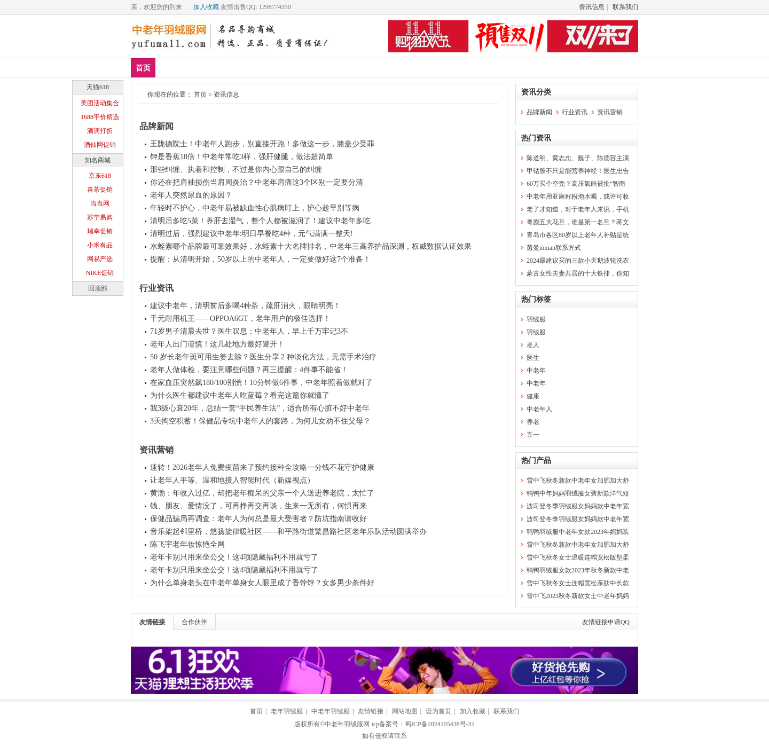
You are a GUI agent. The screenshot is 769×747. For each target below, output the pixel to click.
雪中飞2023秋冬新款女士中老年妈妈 (578, 596)
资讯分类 (536, 92)
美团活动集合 (100, 103)
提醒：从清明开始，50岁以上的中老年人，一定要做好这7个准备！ (260, 259)
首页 (143, 68)
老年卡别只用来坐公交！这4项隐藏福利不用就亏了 (234, 557)
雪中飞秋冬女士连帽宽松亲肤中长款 (578, 583)
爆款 (202, 68)
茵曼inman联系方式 (554, 247)
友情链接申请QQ (606, 622)
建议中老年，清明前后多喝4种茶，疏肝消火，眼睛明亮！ (245, 306)
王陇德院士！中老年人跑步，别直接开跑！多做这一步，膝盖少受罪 (262, 144)
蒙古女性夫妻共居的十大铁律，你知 (578, 273)
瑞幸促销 (100, 231)
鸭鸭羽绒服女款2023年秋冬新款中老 (578, 570)
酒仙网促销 (100, 144)
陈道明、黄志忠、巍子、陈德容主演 (578, 158)
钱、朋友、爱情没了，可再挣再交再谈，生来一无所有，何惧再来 (258, 506)
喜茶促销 (100, 189)
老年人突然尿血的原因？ (191, 195)
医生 (533, 357)
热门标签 (536, 299)
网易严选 (100, 259)
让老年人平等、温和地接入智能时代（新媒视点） (232, 480)
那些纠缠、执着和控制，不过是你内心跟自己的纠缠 (236, 170)
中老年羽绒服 (330, 711)
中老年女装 (276, 68)
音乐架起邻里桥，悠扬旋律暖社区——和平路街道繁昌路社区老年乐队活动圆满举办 (288, 532)
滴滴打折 (100, 131)
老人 (533, 345)
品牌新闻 (156, 126)
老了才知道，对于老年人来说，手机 (578, 209)
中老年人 (539, 409)
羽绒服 (323, 68)
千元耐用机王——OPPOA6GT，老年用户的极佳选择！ (240, 318)
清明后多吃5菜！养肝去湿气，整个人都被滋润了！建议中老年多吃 (260, 221)
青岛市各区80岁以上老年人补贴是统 (578, 235)
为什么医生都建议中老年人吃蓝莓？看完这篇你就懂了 (239, 395)
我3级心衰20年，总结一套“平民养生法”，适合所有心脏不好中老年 (260, 408)
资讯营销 (156, 449)
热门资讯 (536, 138)
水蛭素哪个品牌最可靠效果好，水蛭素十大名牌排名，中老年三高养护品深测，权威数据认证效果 (311, 246)
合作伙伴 (194, 622)
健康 (533, 396)
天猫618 (98, 87)
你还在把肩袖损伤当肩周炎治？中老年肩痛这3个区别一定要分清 (256, 182)
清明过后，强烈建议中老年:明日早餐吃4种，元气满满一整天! (251, 234)
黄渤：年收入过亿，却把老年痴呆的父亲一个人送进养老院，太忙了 (262, 493)
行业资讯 (156, 288)
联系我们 (625, 7)
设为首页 (438, 711)
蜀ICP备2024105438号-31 (440, 724)
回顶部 (97, 288)
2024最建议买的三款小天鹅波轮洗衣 (578, 260)
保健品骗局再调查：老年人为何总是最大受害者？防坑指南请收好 (258, 519)
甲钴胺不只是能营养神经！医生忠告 (578, 171)
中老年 (536, 370)
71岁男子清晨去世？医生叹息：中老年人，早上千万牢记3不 (249, 331)
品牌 (233, 68)
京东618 (100, 175)
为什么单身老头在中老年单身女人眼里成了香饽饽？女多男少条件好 (262, 583)
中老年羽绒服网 (347, 724)
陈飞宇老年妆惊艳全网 (187, 544)
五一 (533, 434)
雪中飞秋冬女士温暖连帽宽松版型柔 (578, 557)
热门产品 (536, 461)
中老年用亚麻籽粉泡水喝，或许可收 (578, 196)
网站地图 (405, 711)
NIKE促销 (100, 273)
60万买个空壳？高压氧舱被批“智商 (576, 183)
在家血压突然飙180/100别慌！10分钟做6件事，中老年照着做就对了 (261, 383)
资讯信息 (592, 7)
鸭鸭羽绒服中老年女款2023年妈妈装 (578, 532)
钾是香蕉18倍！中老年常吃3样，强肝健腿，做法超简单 (241, 157)
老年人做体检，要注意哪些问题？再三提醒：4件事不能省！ (249, 370)
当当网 (99, 203)
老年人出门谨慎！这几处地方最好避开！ (217, 344)
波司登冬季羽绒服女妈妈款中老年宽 (578, 506)
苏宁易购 (100, 217)
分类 (358, 68)
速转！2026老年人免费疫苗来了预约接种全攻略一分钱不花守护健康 (262, 467)
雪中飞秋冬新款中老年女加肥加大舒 (578, 480)
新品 (170, 68)
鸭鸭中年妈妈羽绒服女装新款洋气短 (578, 493)
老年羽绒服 (287, 711)
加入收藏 (206, 7)
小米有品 (100, 245)
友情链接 (152, 622)
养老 (533, 422)
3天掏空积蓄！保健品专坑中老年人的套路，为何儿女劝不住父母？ (260, 421)
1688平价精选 (100, 117)
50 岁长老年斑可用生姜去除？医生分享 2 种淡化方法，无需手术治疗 (263, 357)
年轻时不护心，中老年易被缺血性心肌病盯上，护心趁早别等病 (254, 208)
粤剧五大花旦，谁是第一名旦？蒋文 (578, 222)
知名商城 (98, 160)
